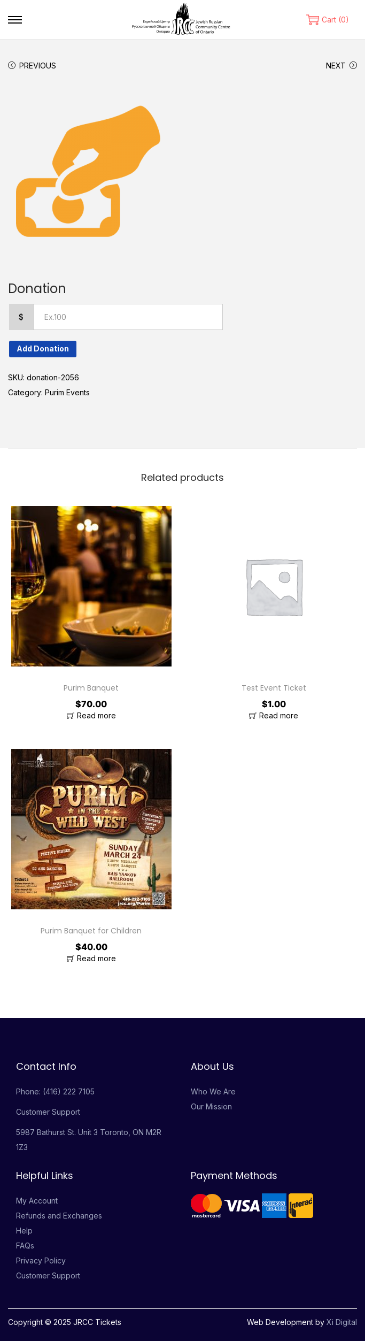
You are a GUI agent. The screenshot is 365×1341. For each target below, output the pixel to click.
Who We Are (213, 1091)
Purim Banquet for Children (91, 930)
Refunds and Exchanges (59, 1215)
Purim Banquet (91, 688)
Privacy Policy (41, 1260)
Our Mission (211, 1106)
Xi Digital (342, 1322)
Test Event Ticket (274, 688)
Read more (96, 715)
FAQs (25, 1245)
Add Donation (43, 348)
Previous (32, 65)
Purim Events (67, 392)
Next (341, 65)
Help (24, 1230)
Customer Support (48, 1111)
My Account (37, 1200)
